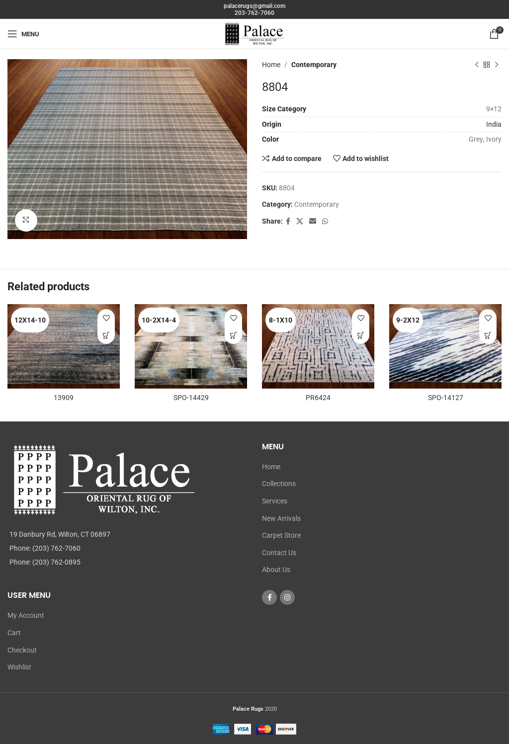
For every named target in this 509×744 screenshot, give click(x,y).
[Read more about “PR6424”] (360, 335)
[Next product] (497, 65)
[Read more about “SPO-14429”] (233, 335)
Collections (279, 484)
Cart (14, 633)
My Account (25, 615)
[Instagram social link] (287, 597)
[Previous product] (477, 65)
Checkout (22, 650)
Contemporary (314, 65)
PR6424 (318, 398)
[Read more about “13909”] (106, 335)
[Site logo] (254, 33)
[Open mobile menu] (23, 34)
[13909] (63, 346)
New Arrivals (281, 518)
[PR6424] (318, 346)
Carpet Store (281, 535)
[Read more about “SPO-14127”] (488, 335)
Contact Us (279, 553)
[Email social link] (312, 221)
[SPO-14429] (191, 346)
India (494, 124)
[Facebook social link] (288, 221)
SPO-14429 (191, 398)
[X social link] (299, 221)
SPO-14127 (445, 398)
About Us (276, 570)
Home (271, 65)
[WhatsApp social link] (325, 221)
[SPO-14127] (445, 346)
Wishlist (19, 667)
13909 (64, 398)
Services (274, 501)
